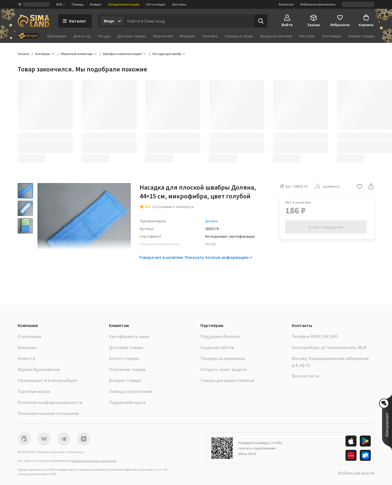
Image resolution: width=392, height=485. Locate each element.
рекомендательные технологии (93, 461)
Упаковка (210, 36)
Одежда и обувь (239, 36)
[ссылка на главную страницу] (33, 21)
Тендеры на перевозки (222, 358)
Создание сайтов (217, 347)
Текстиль (307, 36)
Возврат (96, 4)
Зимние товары (361, 36)
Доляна (211, 220)
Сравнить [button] (327, 186)
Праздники (56, 36)
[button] (359, 187)
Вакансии (286, 4)
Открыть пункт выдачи (223, 369)
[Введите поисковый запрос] (189, 20)
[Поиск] (260, 20)
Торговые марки (34, 391)
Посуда (104, 36)
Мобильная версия (356, 473)
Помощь (77, 4)
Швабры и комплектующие (122, 54)
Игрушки (187, 36)
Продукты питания (276, 36)
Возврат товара (125, 380)
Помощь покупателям (130, 391)
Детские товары (131, 36)
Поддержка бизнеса (220, 336)
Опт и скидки (155, 4)
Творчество (163, 36)
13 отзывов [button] (162, 206)
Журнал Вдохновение (39, 369)
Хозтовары (42, 54)
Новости (26, 358)
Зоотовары (331, 36)
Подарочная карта (127, 402)
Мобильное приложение (317, 4)
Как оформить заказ (129, 336)
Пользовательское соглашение (48, 413)
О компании (29, 336)
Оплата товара (124, 358)
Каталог (23, 54)
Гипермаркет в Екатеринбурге (47, 380)
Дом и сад (82, 36)
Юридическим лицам (123, 4)
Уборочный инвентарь (76, 54)
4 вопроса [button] (185, 206)
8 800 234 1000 (324, 336)
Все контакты (305, 376)
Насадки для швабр (166, 54)
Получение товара (127, 369)
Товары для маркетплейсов (227, 380)
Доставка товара (126, 347)
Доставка (179, 4)
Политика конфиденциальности (50, 402)
